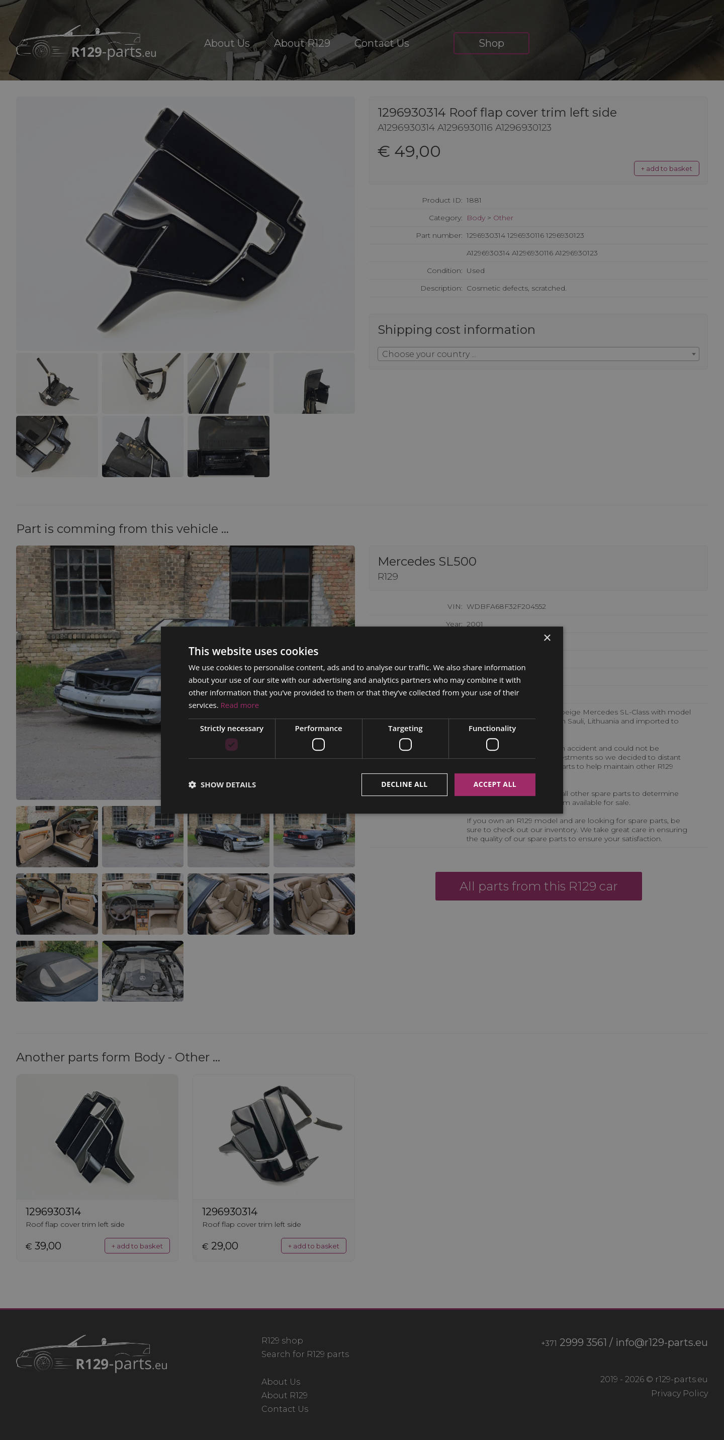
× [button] (547, 638)
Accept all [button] (495, 784)
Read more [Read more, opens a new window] (240, 705)
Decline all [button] (404, 784)
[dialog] (362, 720)
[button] (222, 784)
